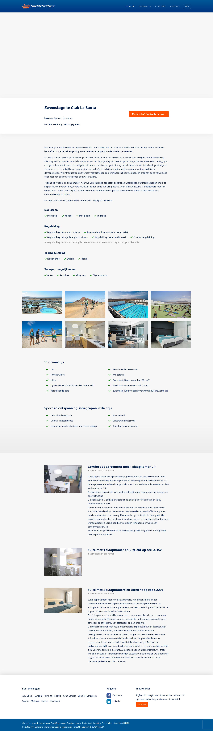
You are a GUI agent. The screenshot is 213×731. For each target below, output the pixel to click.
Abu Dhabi (27, 695)
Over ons (143, 6)
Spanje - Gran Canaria (65, 695)
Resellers (160, 6)
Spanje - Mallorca (30, 701)
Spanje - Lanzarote (88, 695)
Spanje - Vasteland (51, 701)
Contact (175, 6)
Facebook (114, 695)
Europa (38, 695)
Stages (130, 6)
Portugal (48, 695)
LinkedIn (113, 701)
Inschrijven (142, 704)
